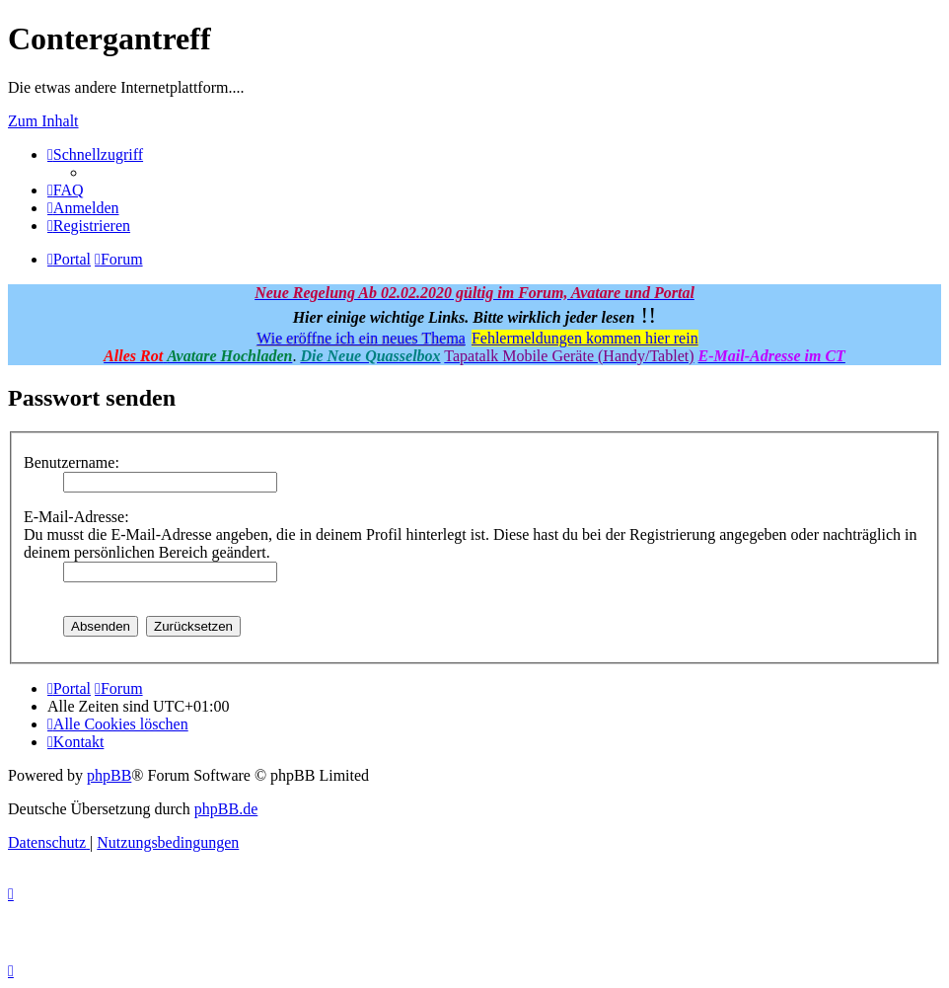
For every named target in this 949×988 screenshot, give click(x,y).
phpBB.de (225, 808)
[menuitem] (65, 190)
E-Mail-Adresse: (76, 516)
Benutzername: (71, 462)
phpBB (109, 775)
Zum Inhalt (43, 121)
